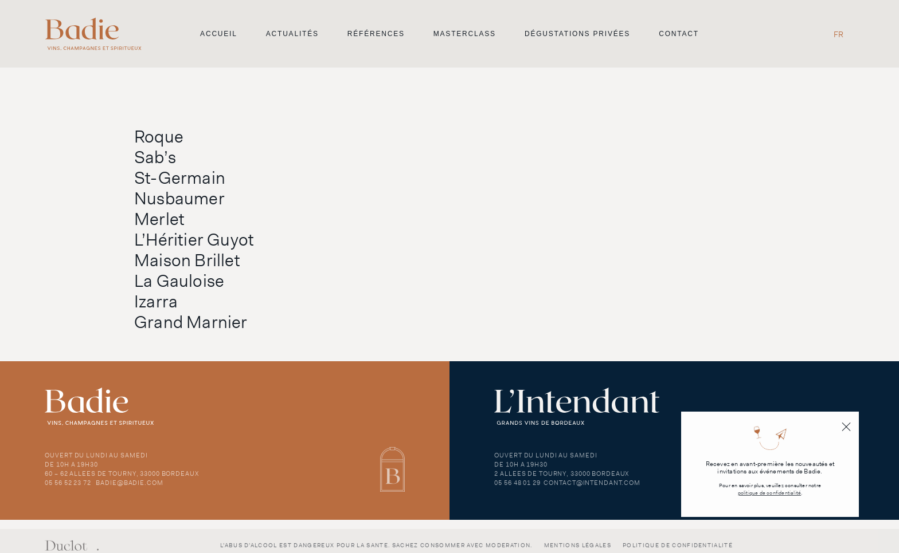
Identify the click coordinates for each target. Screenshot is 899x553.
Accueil (218, 33)
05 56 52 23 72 (68, 487)
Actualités (292, 33)
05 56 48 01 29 (517, 487)
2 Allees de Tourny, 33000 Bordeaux (561, 478)
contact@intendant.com (592, 487)
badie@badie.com (129, 487)
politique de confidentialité (770, 493)
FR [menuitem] (838, 34)
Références (376, 33)
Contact (679, 33)
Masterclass (464, 33)
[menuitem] (838, 34)
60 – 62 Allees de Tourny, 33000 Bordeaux (121, 478)
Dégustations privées (577, 33)
